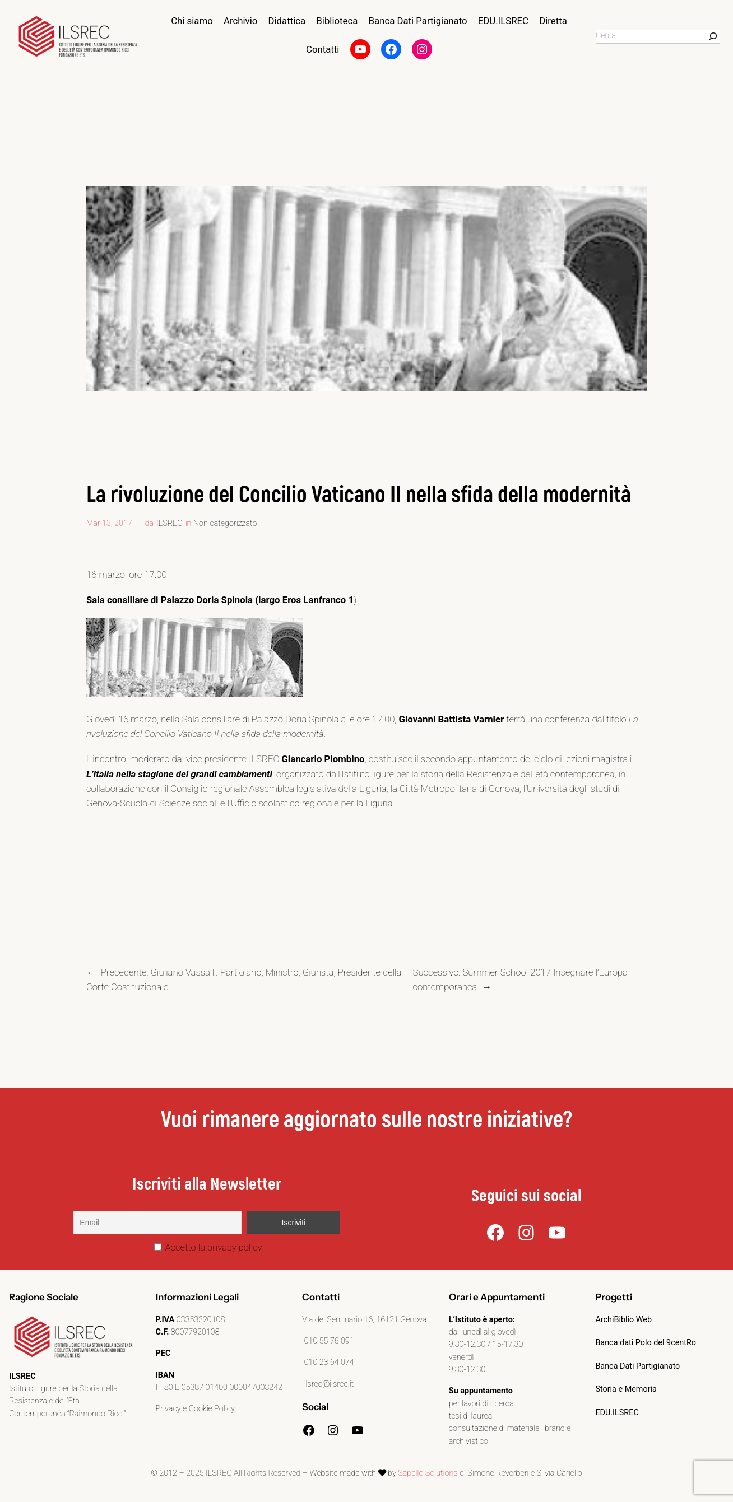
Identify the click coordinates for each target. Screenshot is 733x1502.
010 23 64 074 (328, 1362)
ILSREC (169, 523)
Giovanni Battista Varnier (451, 719)
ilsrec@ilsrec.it (328, 1384)
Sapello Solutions (427, 1473)
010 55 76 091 (328, 1341)
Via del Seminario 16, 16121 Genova (364, 1319)
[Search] (713, 36)
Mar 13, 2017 (109, 523)
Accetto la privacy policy (208, 1247)
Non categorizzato (225, 523)
